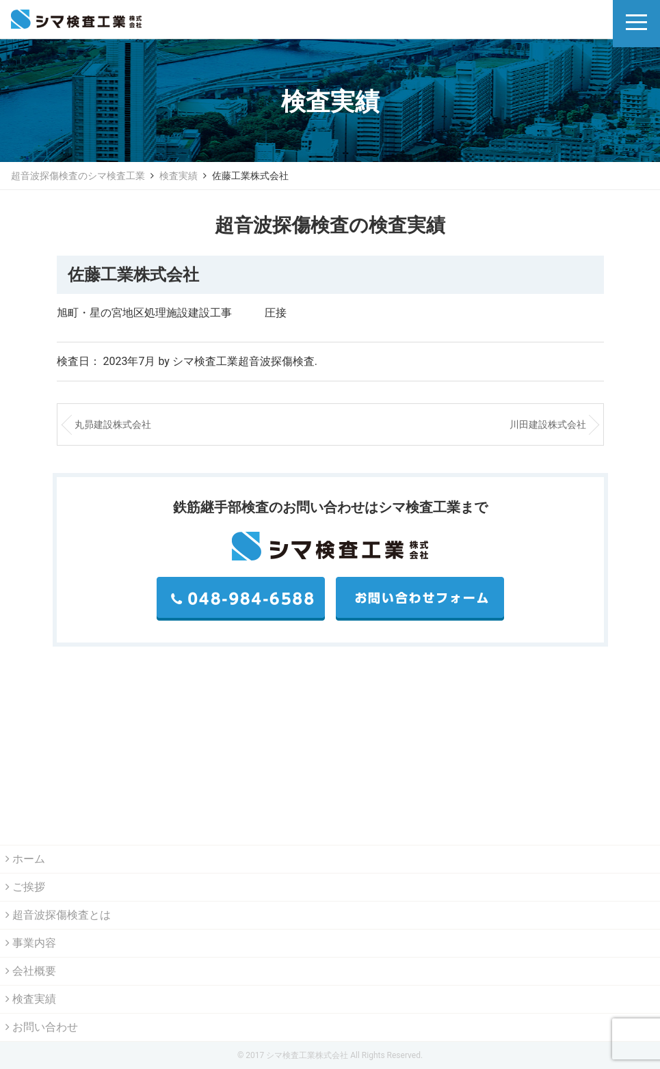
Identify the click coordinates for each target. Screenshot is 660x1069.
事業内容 (30, 942)
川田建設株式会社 (548, 424)
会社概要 (30, 970)
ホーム (25, 858)
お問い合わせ (41, 1026)
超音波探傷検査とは (58, 914)
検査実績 (178, 175)
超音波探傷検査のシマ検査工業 (78, 175)
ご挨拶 (25, 886)
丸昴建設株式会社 (113, 424)
